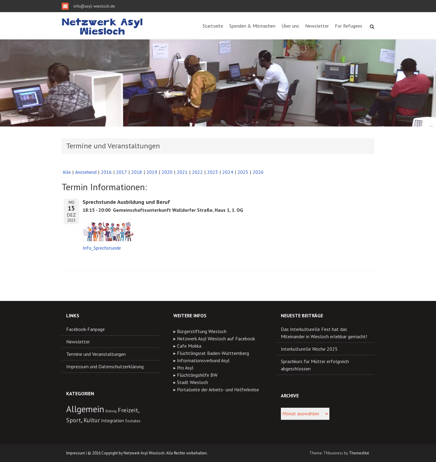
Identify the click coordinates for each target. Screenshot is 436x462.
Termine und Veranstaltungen (96, 354)
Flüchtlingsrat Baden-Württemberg (213, 353)
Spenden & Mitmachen (252, 26)
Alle (67, 172)
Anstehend (86, 172)
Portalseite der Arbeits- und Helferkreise (218, 389)
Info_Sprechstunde (102, 248)
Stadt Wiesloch (192, 382)
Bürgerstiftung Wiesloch (202, 331)
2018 (136, 172)
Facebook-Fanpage (85, 329)
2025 (242, 172)
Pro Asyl (185, 368)
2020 (167, 172)
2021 (182, 172)
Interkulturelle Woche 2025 (309, 349)
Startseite (213, 26)
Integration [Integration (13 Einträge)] (112, 420)
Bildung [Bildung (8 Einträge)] (111, 411)
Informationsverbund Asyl (203, 360)
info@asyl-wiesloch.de (93, 6)
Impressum (75, 453)
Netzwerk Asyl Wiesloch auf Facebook (216, 339)
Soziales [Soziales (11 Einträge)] (133, 420)
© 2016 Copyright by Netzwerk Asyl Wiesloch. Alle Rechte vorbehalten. (148, 453)
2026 (258, 172)
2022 (197, 172)
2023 (212, 172)
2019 (151, 172)
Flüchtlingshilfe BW (197, 375)
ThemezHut (359, 453)
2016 (106, 172)
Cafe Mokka (189, 346)
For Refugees (348, 26)
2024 (227, 172)
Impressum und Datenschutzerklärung (105, 366)
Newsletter (317, 26)
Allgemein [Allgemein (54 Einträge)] (85, 409)
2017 (121, 172)
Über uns (290, 26)
